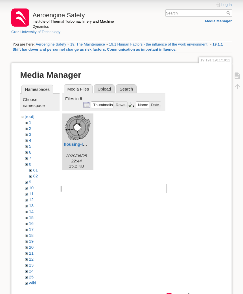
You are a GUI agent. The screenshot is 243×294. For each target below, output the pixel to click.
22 (31, 259)
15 (31, 217)
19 (31, 241)
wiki (32, 282)
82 (35, 175)
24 (31, 271)
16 (31, 223)
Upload (104, 89)
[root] (29, 116)
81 (35, 170)
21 (31, 253)
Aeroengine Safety (51, 44)
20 (31, 247)
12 (31, 199)
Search (229, 13)
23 (31, 265)
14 (31, 211)
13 (31, 205)
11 (31, 193)
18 (31, 235)
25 (31, 276)
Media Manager (218, 21)
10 (31, 187)
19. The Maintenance (87, 44)
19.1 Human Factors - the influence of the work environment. (158, 44)
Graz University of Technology (35, 32)
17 (31, 229)
